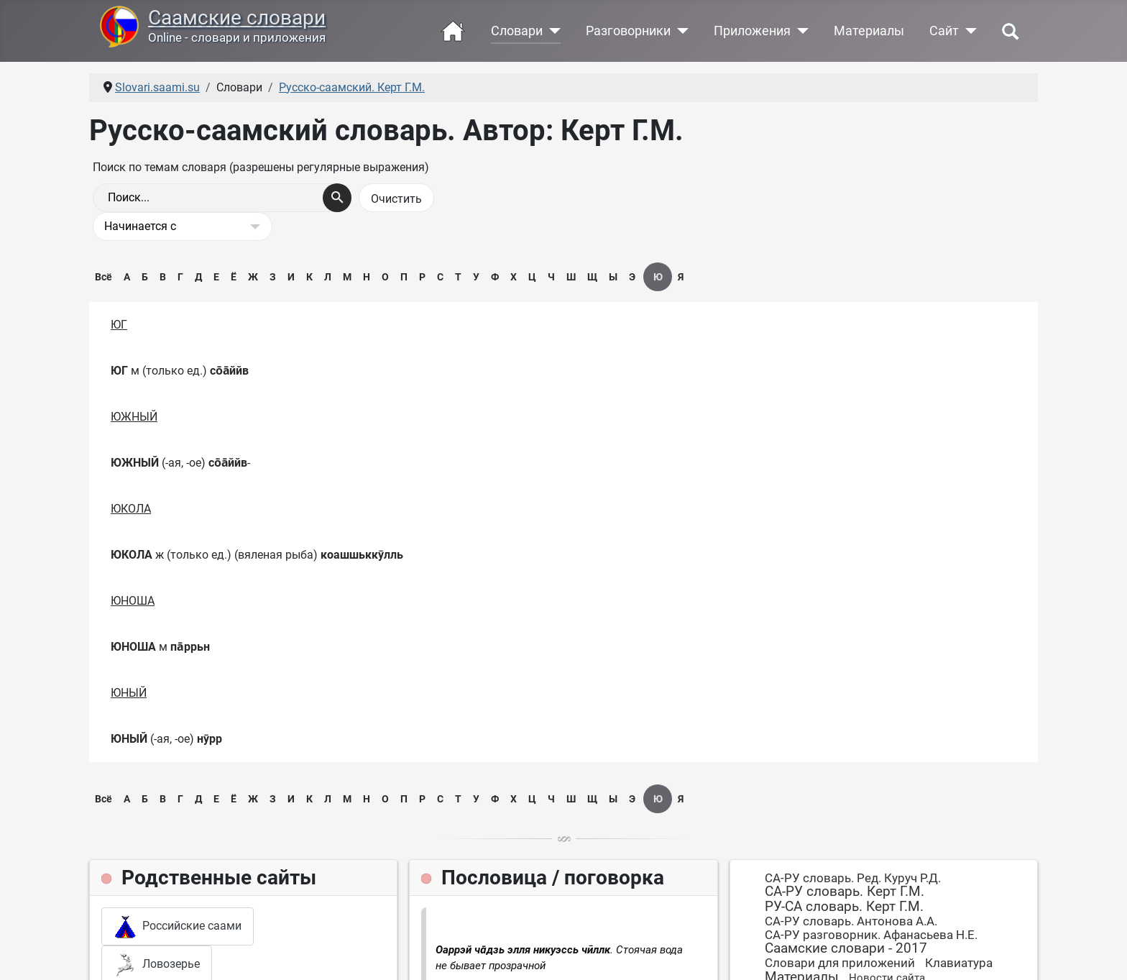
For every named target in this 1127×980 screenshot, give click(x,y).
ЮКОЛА (131, 509)
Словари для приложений (840, 963)
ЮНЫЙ (129, 693)
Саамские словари (237, 17)
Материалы (869, 31)
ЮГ (119, 324)
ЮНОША (133, 601)
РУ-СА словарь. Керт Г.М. (844, 906)
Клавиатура (959, 963)
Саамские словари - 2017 (846, 948)
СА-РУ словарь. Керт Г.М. (844, 891)
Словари (517, 31)
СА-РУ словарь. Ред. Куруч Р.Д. (853, 878)
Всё (103, 277)
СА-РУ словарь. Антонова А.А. (851, 921)
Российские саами (178, 926)
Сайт (944, 31)
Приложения (752, 31)
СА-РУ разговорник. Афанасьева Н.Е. (871, 935)
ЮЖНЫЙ (134, 416)
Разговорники (628, 31)
